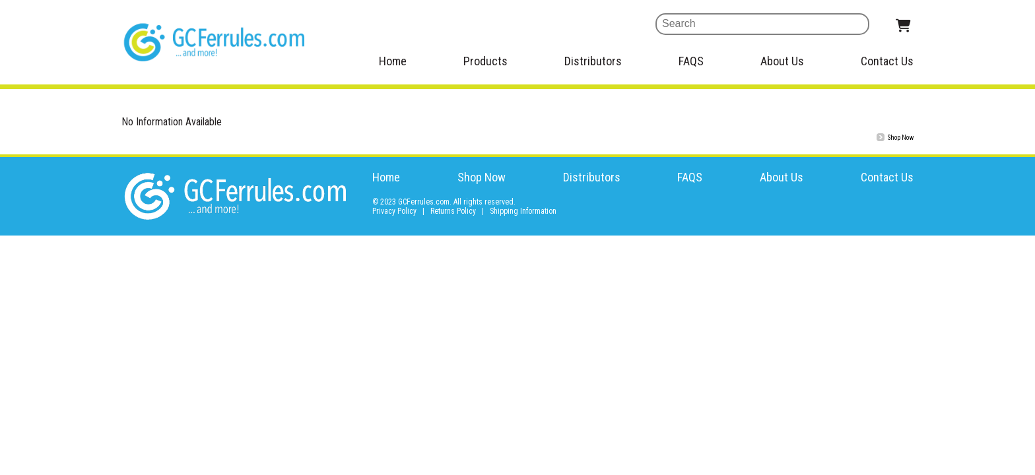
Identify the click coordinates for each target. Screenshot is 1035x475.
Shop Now (481, 177)
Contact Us (887, 61)
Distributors (593, 61)
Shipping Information (523, 211)
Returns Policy (453, 211)
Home (393, 61)
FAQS (691, 61)
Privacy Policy (394, 211)
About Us (782, 61)
